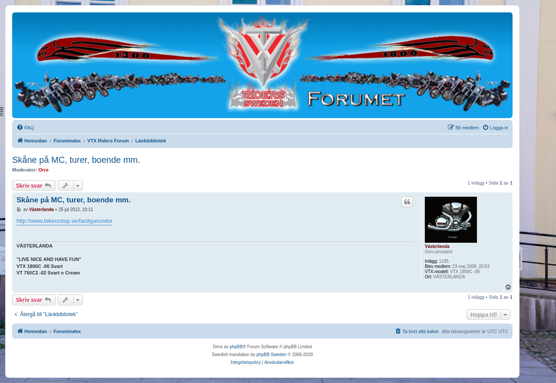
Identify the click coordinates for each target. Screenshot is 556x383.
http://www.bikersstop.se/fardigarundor (65, 221)
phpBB (236, 346)
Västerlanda (437, 246)
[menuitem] (25, 127)
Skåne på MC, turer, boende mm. (76, 160)
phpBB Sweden (272, 354)
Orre (44, 169)
